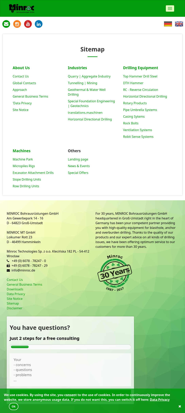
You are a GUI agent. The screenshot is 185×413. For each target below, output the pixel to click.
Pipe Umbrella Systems (140, 110)
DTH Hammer (133, 83)
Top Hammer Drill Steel (140, 76)
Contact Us (21, 76)
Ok (14, 406)
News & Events (79, 166)
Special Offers (78, 173)
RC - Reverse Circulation (140, 90)
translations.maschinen (85, 112)
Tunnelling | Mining (82, 83)
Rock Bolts (131, 123)
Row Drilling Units (26, 186)
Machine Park (23, 159)
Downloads (15, 289)
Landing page (78, 159)
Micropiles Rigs (24, 166)
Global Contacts (24, 83)
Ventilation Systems (137, 130)
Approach (20, 90)
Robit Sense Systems (138, 136)
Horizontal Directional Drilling (90, 119)
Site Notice (20, 110)
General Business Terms (30, 96)
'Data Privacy (22, 103)
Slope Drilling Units (27, 179)
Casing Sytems (134, 116)
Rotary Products (135, 103)
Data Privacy (16, 294)
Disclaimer (14, 308)
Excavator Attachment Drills (33, 173)
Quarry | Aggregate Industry (89, 76)
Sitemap (13, 303)
